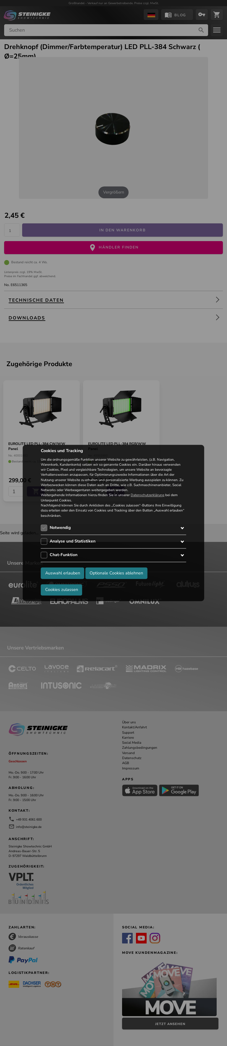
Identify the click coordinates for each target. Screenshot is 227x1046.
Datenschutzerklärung (147, 495)
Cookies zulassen (61, 590)
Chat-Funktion (63, 555)
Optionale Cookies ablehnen (116, 573)
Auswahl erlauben (62, 573)
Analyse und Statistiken (72, 541)
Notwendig (60, 527)
